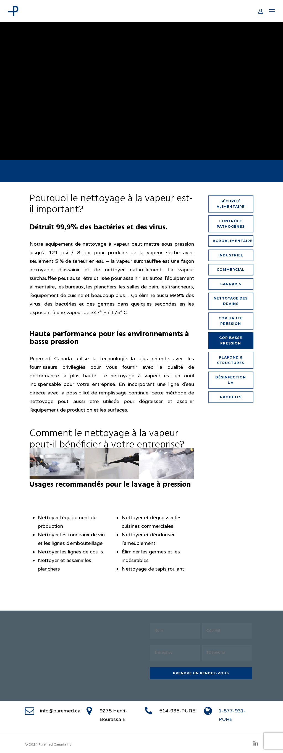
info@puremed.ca (60, 711)
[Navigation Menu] (272, 11)
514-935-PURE (177, 711)
